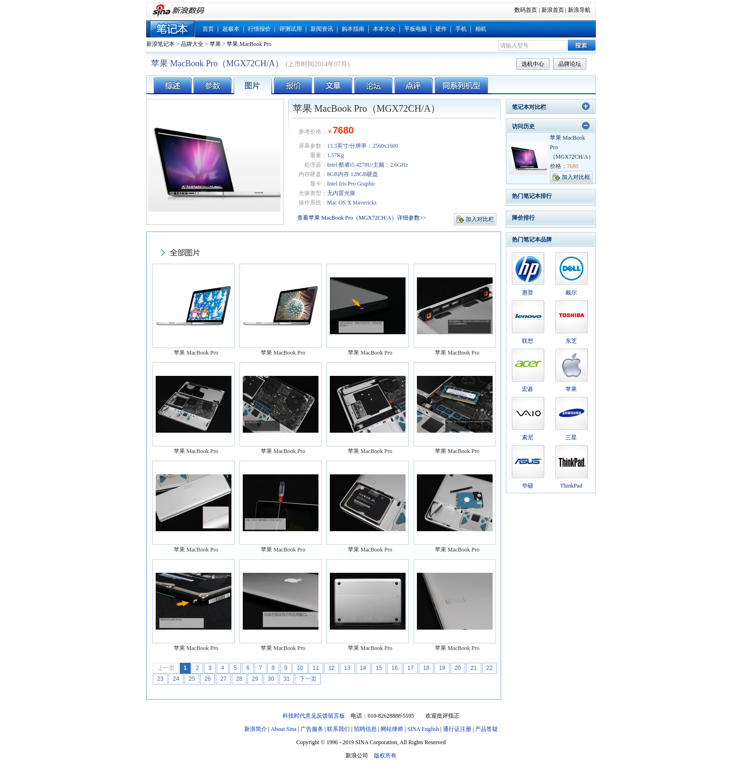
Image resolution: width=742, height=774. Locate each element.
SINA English (423, 729)
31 (286, 679)
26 (207, 679)
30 (271, 679)
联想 (527, 341)
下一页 (308, 679)
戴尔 (571, 292)
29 (255, 679)
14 (363, 668)
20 (458, 668)
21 (473, 668)
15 (379, 668)
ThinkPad (571, 485)
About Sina (283, 729)
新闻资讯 (321, 29)
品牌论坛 (569, 64)
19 (442, 668)
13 (347, 668)
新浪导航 (579, 10)
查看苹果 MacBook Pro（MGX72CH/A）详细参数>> (361, 217)
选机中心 (532, 64)
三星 (571, 437)
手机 (461, 29)
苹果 (215, 44)
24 (176, 679)
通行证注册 (457, 729)
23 (160, 679)
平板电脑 (415, 29)
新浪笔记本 (160, 44)
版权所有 (385, 755)
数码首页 (525, 10)
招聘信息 (365, 729)
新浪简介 (255, 729)
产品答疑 (486, 729)
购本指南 (353, 29)
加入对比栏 (480, 219)
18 (426, 668)
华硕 (527, 485)
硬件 (441, 29)
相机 (480, 29)
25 (192, 679)
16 (394, 668)
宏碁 (527, 389)
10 (300, 668)
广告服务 (311, 729)
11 (316, 668)
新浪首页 (552, 10)
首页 (208, 29)
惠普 (527, 292)
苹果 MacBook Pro (249, 44)
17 (410, 668)
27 (223, 679)
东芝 (571, 341)
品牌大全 (192, 44)
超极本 (230, 29)
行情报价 (259, 29)
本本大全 (384, 29)
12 (331, 668)
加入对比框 (576, 177)
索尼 (527, 437)
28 (239, 679)
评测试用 (290, 29)
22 (489, 668)
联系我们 (338, 729)
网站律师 (391, 729)
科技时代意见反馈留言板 (314, 715)
